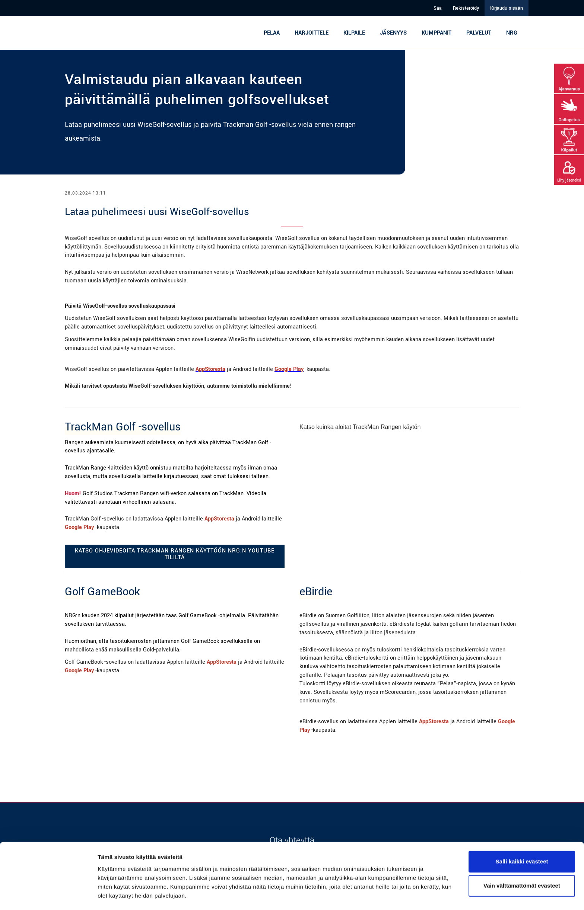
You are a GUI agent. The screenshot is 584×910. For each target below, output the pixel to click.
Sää (438, 8)
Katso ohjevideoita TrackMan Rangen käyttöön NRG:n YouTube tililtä (174, 554)
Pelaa (272, 33)
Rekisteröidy (466, 8)
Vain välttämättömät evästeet (521, 865)
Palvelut (478, 33)
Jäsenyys (393, 33)
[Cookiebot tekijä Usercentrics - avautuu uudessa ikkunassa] (48, 895)
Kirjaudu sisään (506, 8)
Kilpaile (354, 33)
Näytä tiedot (114, 895)
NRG (511, 33)
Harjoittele (311, 33)
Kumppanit (436, 33)
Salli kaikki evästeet (522, 840)
